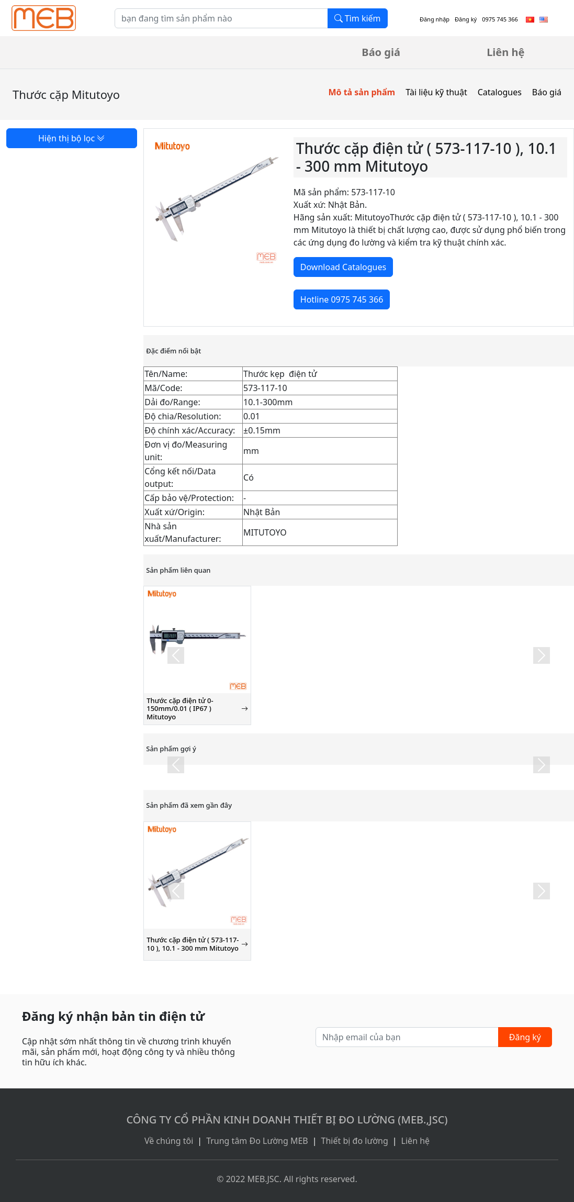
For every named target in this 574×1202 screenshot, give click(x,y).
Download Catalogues (343, 267)
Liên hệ (505, 52)
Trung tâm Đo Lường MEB (257, 1141)
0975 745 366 (500, 19)
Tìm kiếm (357, 18)
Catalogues (500, 92)
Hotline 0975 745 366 (341, 299)
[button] (175, 655)
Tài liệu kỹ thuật (436, 92)
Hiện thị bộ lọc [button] (71, 138)
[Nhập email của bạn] (407, 1037)
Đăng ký (466, 19)
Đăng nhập (434, 19)
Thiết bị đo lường (354, 1141)
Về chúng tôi (168, 1141)
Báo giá (381, 52)
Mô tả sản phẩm (361, 92)
